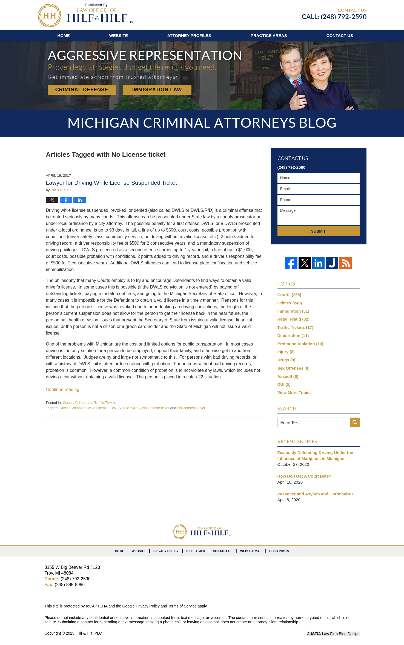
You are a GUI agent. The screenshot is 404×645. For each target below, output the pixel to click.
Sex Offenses (293, 368)
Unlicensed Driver (191, 408)
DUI (284, 384)
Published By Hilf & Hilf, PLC (334, 14)
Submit (318, 231)
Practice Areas (269, 35)
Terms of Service (182, 606)
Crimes (80, 403)
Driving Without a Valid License (83, 408)
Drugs (286, 360)
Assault (288, 376)
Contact (339, 35)
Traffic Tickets (105, 403)
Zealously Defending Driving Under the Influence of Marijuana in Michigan (315, 455)
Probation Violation (300, 343)
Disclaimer (195, 551)
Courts (68, 403)
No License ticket (155, 408)
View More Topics (294, 392)
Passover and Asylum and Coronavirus (315, 494)
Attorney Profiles (189, 35)
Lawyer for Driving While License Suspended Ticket (111, 182)
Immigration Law (157, 89)
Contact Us (222, 551)
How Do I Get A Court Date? (304, 476)
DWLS (116, 408)
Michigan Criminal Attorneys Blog (85, 15)
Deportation (293, 335)
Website (118, 35)
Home (64, 35)
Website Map (251, 551)
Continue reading (62, 389)
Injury (286, 351)
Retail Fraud (293, 319)
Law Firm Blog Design (333, 634)
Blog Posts (279, 551)
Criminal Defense (81, 89)
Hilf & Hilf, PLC (89, 633)
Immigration (293, 311)
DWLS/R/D (131, 408)
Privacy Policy (166, 551)
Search (355, 422)
